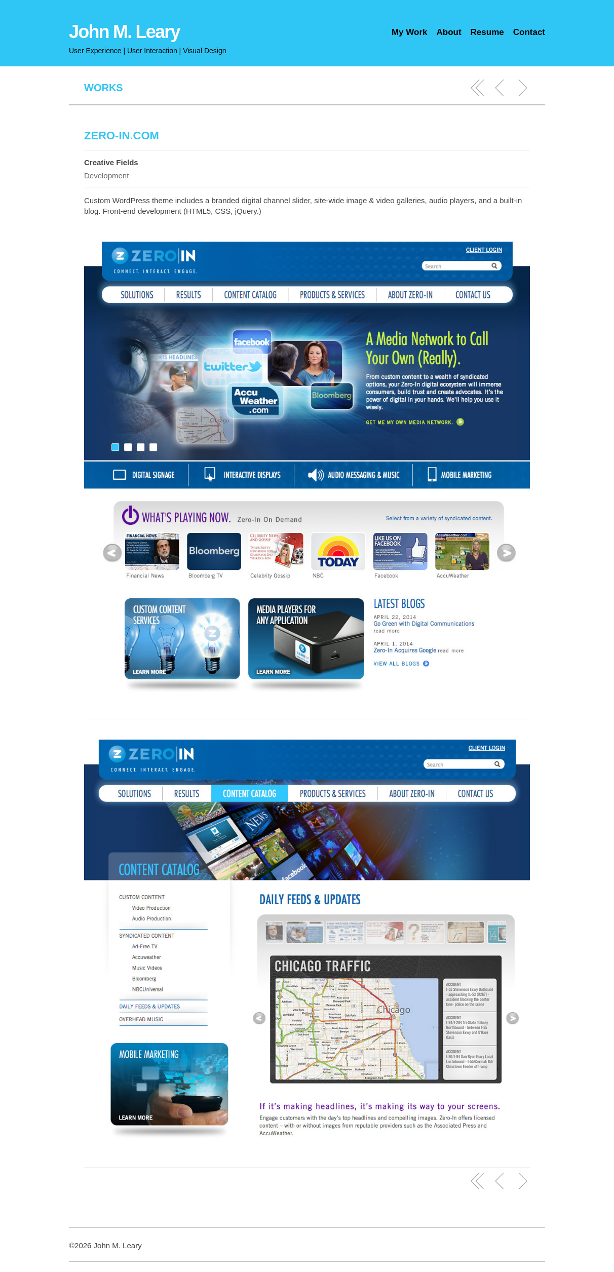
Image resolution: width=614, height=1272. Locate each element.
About (448, 32)
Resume (487, 32)
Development (106, 175)
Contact (529, 32)
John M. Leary (124, 31)
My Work (410, 32)
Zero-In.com (121, 135)
